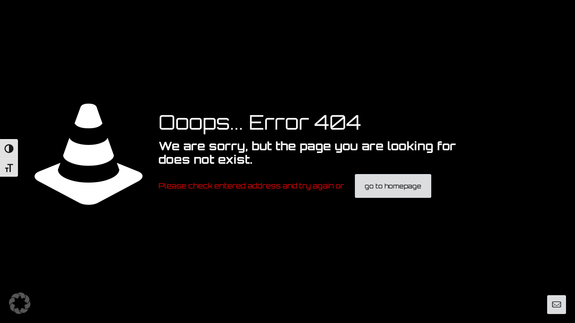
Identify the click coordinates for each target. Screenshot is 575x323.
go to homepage (393, 186)
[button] (20, 303)
